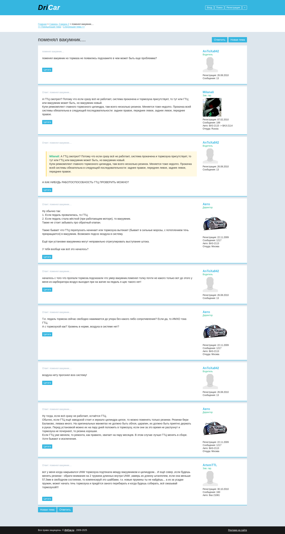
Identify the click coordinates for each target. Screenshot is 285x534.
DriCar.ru (69, 530)
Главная (42, 24)
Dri (49, 7)
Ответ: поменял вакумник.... (57, 92)
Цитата (47, 69)
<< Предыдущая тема (49, 26)
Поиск (219, 7)
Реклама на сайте (237, 530)
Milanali (208, 92)
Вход (209, 7)
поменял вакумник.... (53, 51)
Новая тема (237, 39)
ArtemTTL (210, 465)
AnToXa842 (211, 51)
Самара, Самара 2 (59, 24)
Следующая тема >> (74, 26)
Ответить (219, 39)
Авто (206, 204)
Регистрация (233, 7)
